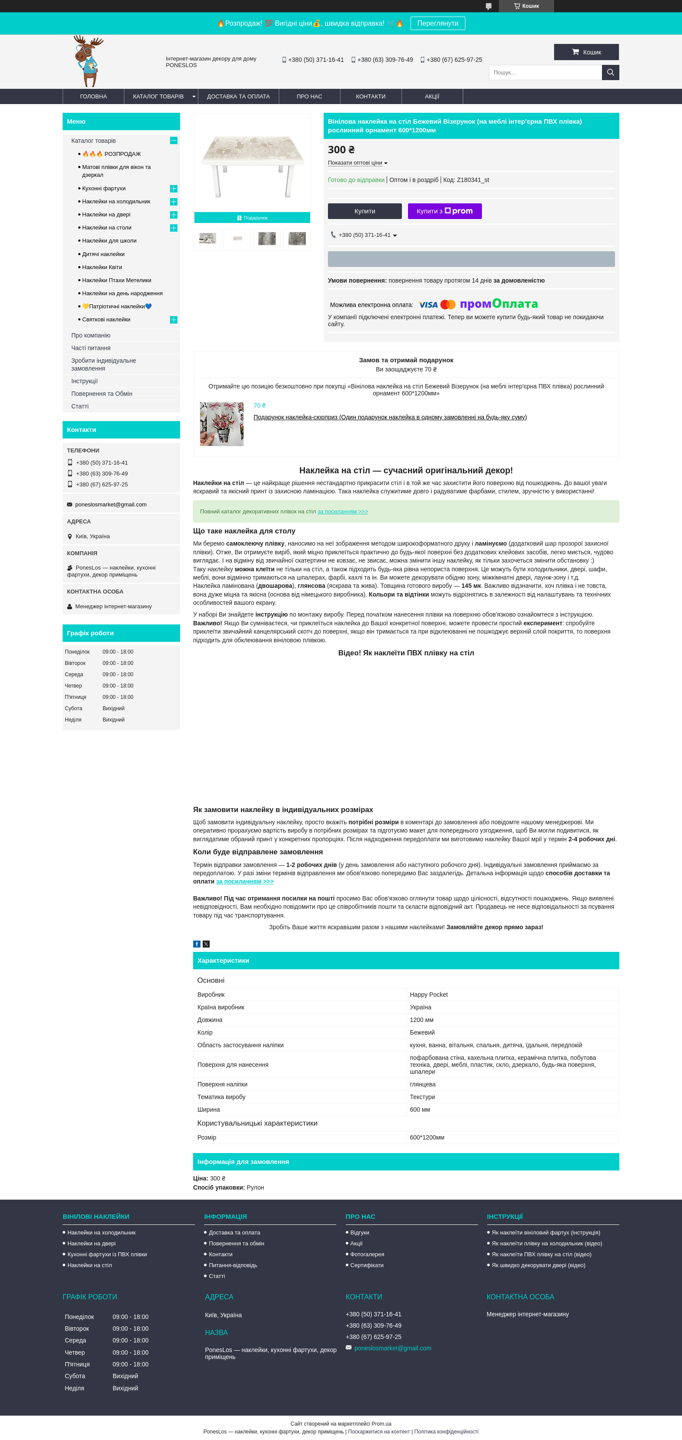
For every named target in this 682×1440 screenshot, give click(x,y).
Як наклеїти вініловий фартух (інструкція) (546, 1232)
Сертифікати (367, 1265)
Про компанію (90, 335)
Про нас (309, 96)
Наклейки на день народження (122, 293)
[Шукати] (610, 72)
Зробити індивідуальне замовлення (103, 364)
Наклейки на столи (106, 227)
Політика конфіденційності (447, 1432)
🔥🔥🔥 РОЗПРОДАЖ (111, 154)
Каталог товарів (158, 96)
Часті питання (90, 347)
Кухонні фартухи (104, 188)
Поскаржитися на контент (379, 1432)
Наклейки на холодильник (116, 201)
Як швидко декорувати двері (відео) (538, 1265)
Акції (432, 96)
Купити (364, 211)
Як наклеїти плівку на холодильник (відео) (547, 1243)
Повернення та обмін (236, 1243)
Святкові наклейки (106, 319)
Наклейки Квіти (102, 267)
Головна (93, 96)
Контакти (371, 96)
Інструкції (84, 381)
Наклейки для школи (109, 240)
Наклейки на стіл (89, 1265)
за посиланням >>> (343, 511)
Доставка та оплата (238, 96)
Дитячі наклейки (103, 254)
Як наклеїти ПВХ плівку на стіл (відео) (542, 1254)
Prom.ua (381, 1424)
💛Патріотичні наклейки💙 (117, 306)
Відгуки (360, 1232)
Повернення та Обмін (101, 393)
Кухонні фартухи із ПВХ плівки (107, 1254)
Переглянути (438, 23)
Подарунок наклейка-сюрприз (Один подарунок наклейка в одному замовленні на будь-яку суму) (390, 417)
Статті (80, 406)
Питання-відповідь (233, 1265)
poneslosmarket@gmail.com (111, 504)
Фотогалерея (367, 1254)
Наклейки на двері (106, 214)
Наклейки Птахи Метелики (116, 280)
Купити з (445, 211)
